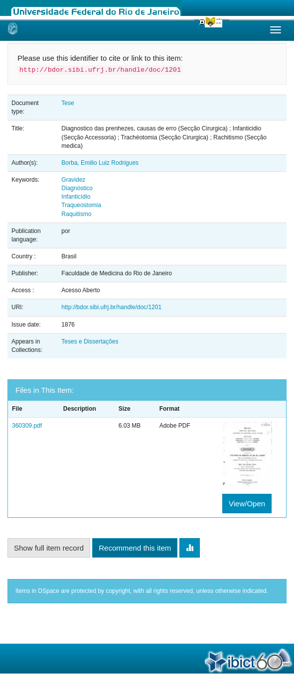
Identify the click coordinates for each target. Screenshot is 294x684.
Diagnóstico (77, 188)
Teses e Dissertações (89, 341)
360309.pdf (27, 425)
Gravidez (73, 179)
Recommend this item (135, 548)
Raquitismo (76, 214)
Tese (67, 103)
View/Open (247, 503)
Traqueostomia (81, 205)
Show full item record (49, 548)
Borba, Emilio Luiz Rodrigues (100, 162)
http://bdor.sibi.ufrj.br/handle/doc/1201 (111, 307)
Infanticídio (75, 196)
